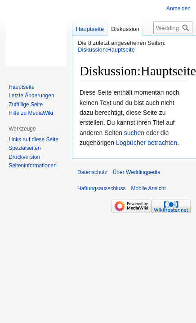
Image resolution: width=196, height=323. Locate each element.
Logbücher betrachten (146, 142)
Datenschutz (92, 172)
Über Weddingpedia (136, 172)
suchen (134, 132)
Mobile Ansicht (148, 188)
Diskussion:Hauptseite (106, 49)
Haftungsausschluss (101, 188)
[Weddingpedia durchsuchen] (172, 28)
